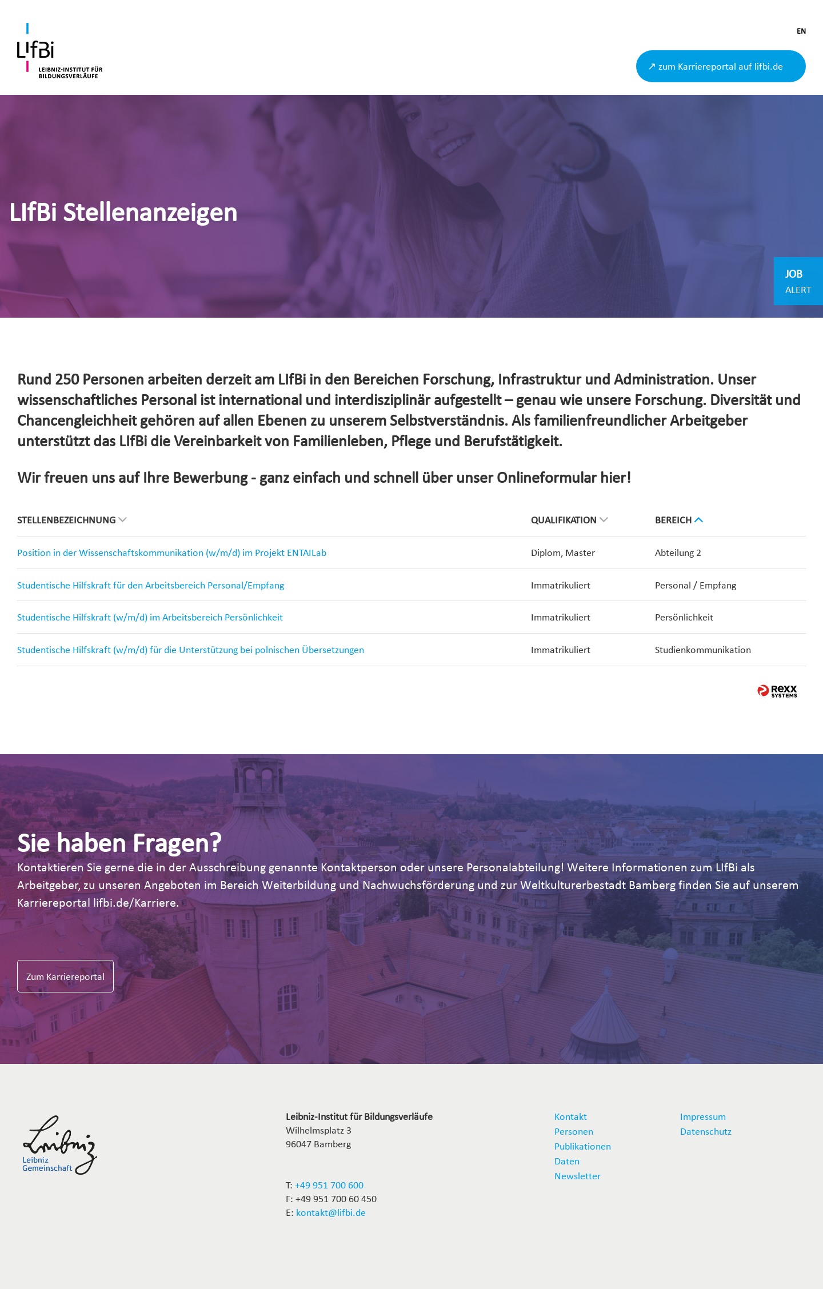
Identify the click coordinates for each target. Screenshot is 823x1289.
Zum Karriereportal (65, 976)
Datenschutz (706, 1131)
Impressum (703, 1116)
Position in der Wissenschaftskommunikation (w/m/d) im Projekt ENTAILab (171, 552)
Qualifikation (569, 519)
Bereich (679, 519)
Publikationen (582, 1145)
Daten (567, 1160)
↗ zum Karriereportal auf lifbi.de (715, 66)
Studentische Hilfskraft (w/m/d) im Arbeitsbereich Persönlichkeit (150, 616)
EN (801, 31)
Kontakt (570, 1116)
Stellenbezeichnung (72, 519)
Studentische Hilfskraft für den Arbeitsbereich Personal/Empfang (150, 584)
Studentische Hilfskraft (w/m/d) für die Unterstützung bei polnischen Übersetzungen (190, 649)
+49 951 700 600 (329, 1184)
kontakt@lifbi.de (331, 1212)
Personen (573, 1131)
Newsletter (577, 1175)
